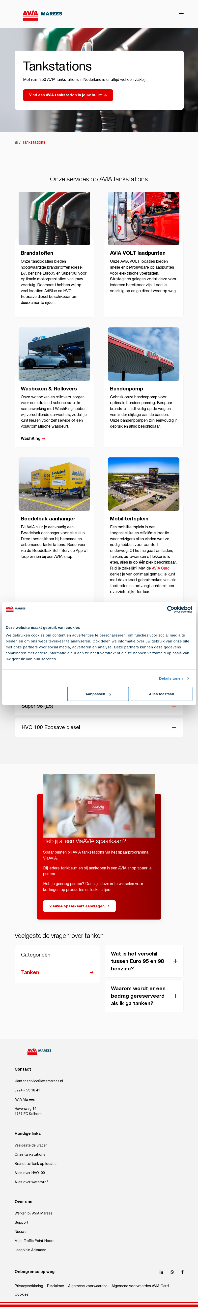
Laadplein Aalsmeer (30, 1250)
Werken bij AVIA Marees (34, 1213)
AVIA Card (161, 568)
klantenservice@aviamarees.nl (39, 1081)
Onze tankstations (30, 1154)
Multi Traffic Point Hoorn (35, 1241)
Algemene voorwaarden (88, 1286)
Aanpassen (98, 694)
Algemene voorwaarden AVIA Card (140, 1286)
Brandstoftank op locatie (36, 1164)
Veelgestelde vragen (31, 1145)
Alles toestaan (161, 694)
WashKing (30, 439)
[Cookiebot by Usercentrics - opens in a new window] (170, 609)
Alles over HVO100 (30, 1173)
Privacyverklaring (29, 1286)
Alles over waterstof (31, 1182)
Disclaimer (55, 1286)
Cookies (21, 1294)
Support (21, 1222)
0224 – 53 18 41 (27, 1090)
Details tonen (171, 678)
